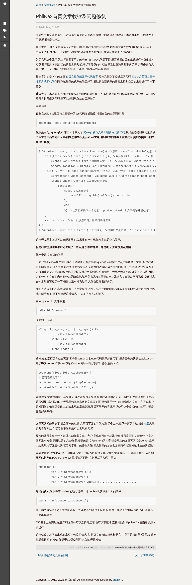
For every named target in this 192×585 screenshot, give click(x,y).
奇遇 (146, 423)
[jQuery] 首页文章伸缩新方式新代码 (104, 132)
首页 (38, 5)
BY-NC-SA (88, 547)
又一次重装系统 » (145, 555)
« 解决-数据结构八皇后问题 (52, 555)
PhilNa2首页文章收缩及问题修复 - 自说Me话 (134, 547)
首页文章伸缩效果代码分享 (82, 76)
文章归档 (49, 5)
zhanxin (117, 579)
